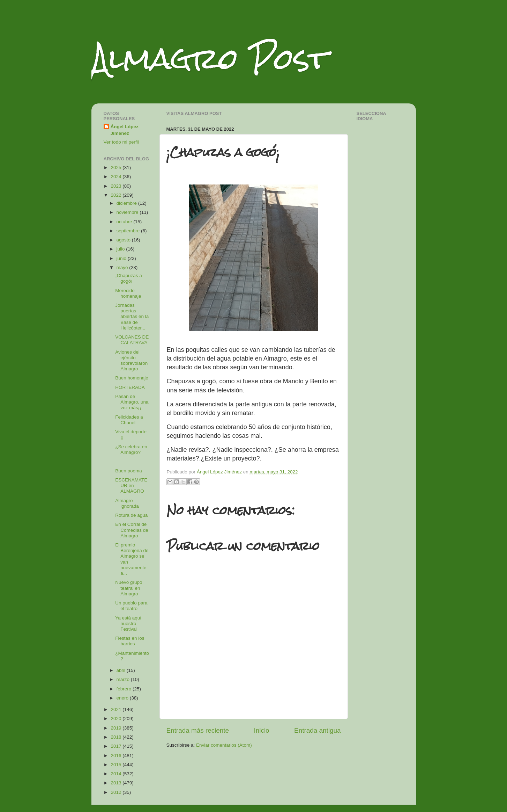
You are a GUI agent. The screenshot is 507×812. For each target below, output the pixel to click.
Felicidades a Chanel (129, 419)
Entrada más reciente (197, 730)
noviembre (128, 212)
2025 (116, 167)
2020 (116, 718)
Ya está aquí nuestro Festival (128, 623)
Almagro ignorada (127, 503)
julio (121, 249)
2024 (116, 176)
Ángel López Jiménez (125, 130)
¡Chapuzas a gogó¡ (128, 278)
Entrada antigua (317, 730)
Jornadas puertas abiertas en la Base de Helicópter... (132, 317)
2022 (116, 195)
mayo (123, 267)
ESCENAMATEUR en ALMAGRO (131, 485)
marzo (124, 679)
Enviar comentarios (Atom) (224, 745)
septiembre (129, 230)
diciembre (127, 203)
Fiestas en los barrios (129, 641)
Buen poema (128, 470)
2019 (116, 728)
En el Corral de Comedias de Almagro (131, 530)
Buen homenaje (131, 377)
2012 (116, 792)
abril (122, 670)
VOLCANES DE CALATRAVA (132, 339)
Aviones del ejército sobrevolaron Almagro (131, 360)
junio (122, 258)
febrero (125, 688)
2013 (116, 782)
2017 (116, 746)
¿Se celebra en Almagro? (131, 449)
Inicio (261, 730)
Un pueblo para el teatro (131, 605)
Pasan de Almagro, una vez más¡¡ (131, 402)
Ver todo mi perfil (121, 142)
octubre (125, 221)
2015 (116, 764)
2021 (116, 709)
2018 (116, 737)
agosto (124, 239)
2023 (116, 186)
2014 (116, 773)
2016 (116, 755)
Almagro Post (209, 59)
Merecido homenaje (128, 293)
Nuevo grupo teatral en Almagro (128, 588)
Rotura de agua (131, 515)
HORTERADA (130, 387)
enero (123, 698)
